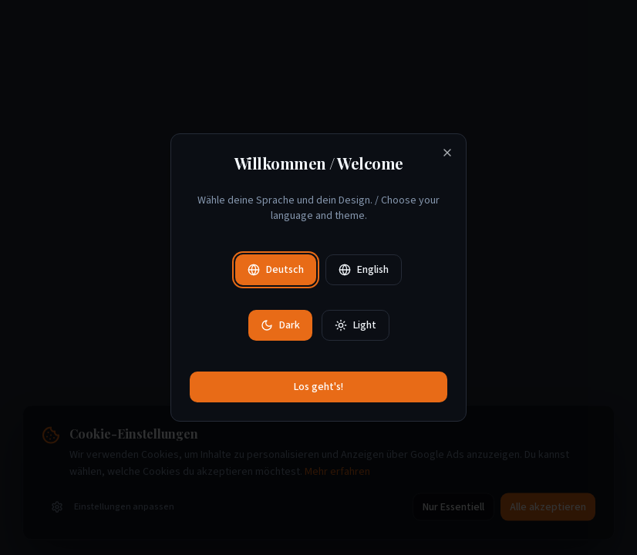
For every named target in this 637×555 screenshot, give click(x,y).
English (364, 270)
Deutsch (276, 270)
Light (355, 325)
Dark (280, 325)
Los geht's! (318, 387)
